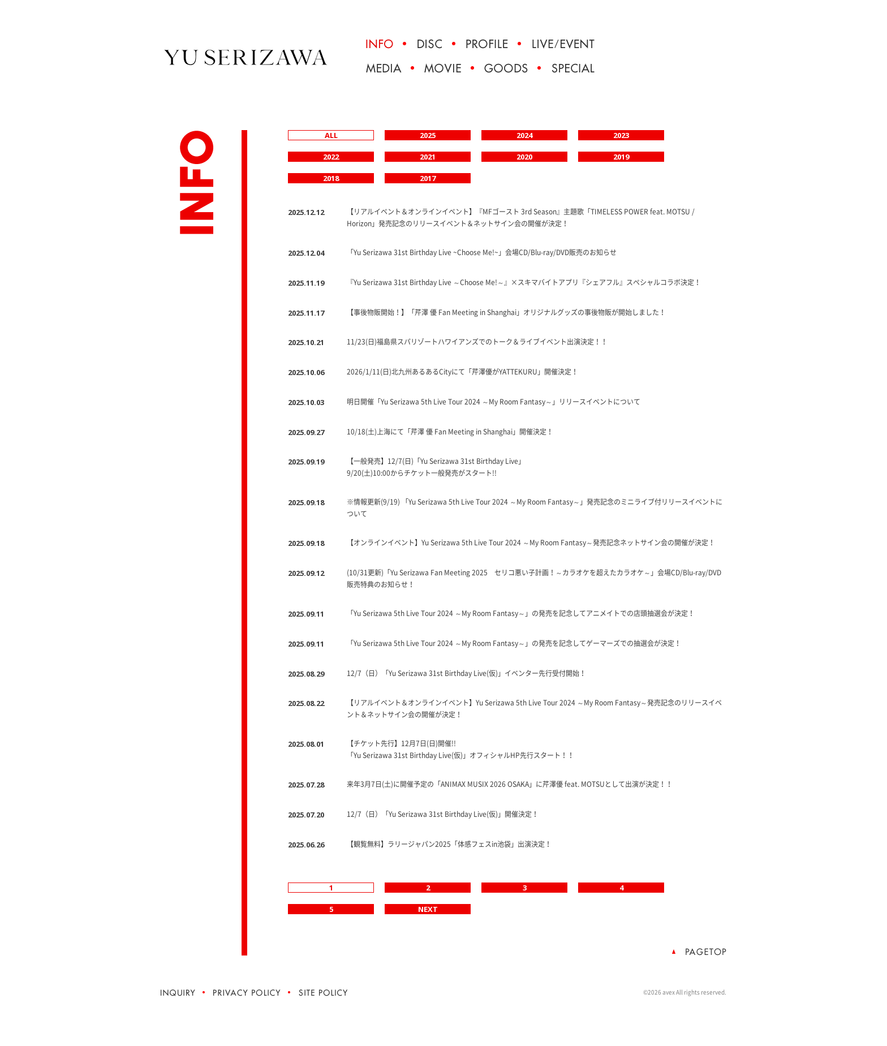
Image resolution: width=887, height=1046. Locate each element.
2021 (428, 157)
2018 (331, 178)
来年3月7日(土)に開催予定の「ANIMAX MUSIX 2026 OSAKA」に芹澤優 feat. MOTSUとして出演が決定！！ (510, 784)
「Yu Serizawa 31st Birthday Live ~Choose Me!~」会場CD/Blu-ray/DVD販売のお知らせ (482, 252)
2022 (331, 157)
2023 (621, 135)
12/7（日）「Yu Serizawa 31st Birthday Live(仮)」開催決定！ (443, 814)
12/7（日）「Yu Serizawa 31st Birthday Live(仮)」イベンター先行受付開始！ (466, 673)
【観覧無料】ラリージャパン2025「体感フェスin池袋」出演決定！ (449, 844)
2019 (621, 157)
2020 (524, 157)
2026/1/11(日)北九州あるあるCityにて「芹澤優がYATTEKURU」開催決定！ (462, 372)
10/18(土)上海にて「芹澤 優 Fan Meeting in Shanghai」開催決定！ (450, 432)
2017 (428, 178)
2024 (524, 135)
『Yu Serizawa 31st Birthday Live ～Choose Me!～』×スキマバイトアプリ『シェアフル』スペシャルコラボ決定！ (524, 282)
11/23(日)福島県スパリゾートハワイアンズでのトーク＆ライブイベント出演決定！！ (477, 342)
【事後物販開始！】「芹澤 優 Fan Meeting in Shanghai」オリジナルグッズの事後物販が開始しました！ (506, 312)
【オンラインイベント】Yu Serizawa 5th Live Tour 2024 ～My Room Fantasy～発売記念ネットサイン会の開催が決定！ (531, 542)
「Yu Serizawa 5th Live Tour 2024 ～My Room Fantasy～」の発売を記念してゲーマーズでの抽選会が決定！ (514, 643)
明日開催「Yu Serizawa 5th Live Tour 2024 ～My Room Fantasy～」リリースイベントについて (493, 402)
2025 (428, 135)
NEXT (428, 909)
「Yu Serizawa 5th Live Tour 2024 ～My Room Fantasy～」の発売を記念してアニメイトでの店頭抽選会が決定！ (521, 613)
